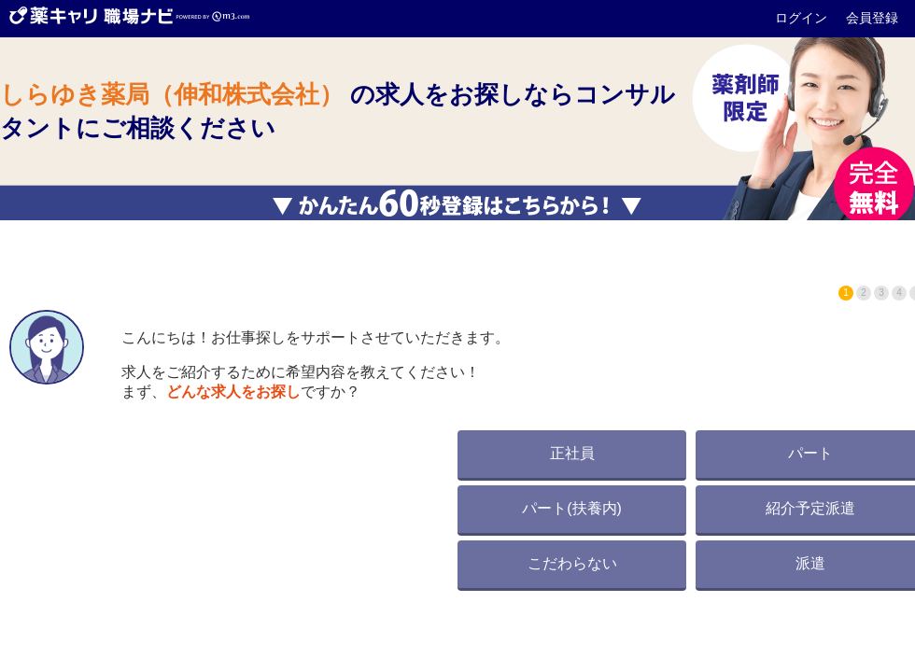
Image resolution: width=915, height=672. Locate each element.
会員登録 (872, 17)
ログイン (803, 17)
